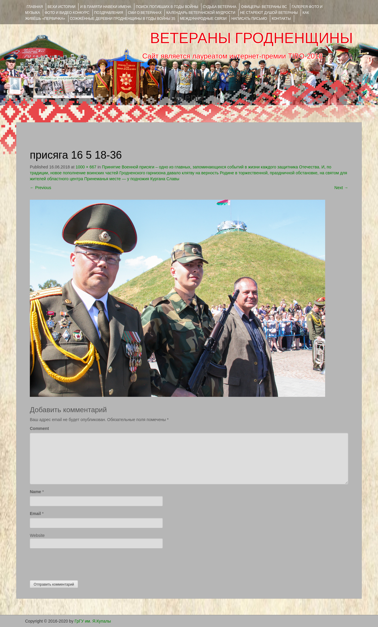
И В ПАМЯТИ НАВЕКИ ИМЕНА (105, 7)
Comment (39, 428)
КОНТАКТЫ (281, 19)
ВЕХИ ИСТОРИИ (61, 7)
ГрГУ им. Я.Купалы (93, 621)
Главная (35, 7)
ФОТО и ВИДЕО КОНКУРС (67, 13)
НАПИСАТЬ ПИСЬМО (249, 19)
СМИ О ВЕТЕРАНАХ (145, 13)
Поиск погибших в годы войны (167, 7)
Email (35, 513)
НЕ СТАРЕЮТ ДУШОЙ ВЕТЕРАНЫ (269, 13)
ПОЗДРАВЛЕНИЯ (108, 13)
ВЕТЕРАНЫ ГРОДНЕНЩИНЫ (251, 38)
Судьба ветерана (220, 7)
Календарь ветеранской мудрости (200, 13)
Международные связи (203, 19)
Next (341, 187)
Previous (40, 187)
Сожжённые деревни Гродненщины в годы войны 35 (122, 19)
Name (35, 491)
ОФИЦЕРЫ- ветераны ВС (264, 7)
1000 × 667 (86, 167)
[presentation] (75, 562)
